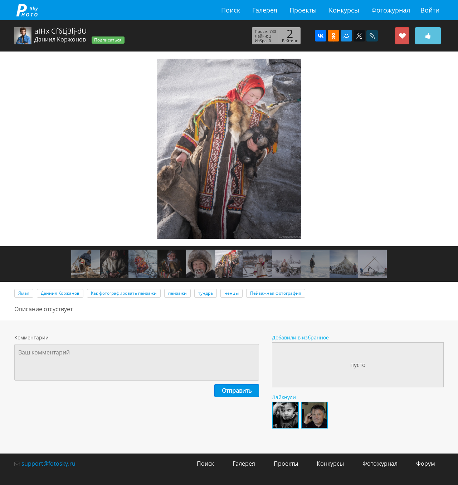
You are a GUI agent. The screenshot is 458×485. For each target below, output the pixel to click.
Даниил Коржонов (60, 39)
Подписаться (108, 40)
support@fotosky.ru (48, 463)
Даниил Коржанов (60, 293)
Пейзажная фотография (275, 293)
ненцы (231, 293)
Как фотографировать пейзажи (124, 293)
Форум (425, 463)
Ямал (23, 293)
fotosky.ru (26, 10)
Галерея (264, 10)
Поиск (230, 10)
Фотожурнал (390, 10)
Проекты (303, 10)
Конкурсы (344, 10)
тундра (205, 293)
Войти (429, 10)
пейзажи (177, 293)
